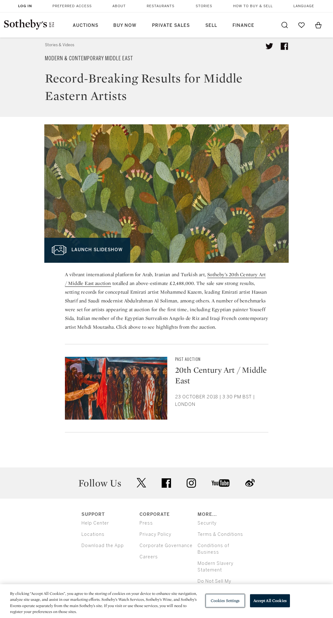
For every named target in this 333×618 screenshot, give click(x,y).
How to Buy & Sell (253, 6)
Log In (25, 6)
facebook (166, 483)
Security (207, 523)
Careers (149, 557)
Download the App (102, 545)
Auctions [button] (85, 25)
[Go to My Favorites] (301, 25)
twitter (141, 483)
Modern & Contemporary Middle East (89, 58)
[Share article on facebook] (284, 46)
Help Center (95, 523)
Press (146, 523)
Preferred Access (72, 6)
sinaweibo (250, 483)
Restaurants (160, 6)
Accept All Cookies (269, 600)
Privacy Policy (155, 534)
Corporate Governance (166, 545)
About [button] (119, 6)
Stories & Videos (59, 45)
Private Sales (171, 25)
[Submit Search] (285, 25)
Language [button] (303, 6)
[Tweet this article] (269, 46)
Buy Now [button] (124, 25)
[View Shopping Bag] (318, 25)
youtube (221, 483)
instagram (191, 483)
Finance (243, 25)
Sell (211, 25)
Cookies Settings (225, 600)
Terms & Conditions (220, 534)
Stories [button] (204, 6)
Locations (93, 534)
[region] (166, 601)
